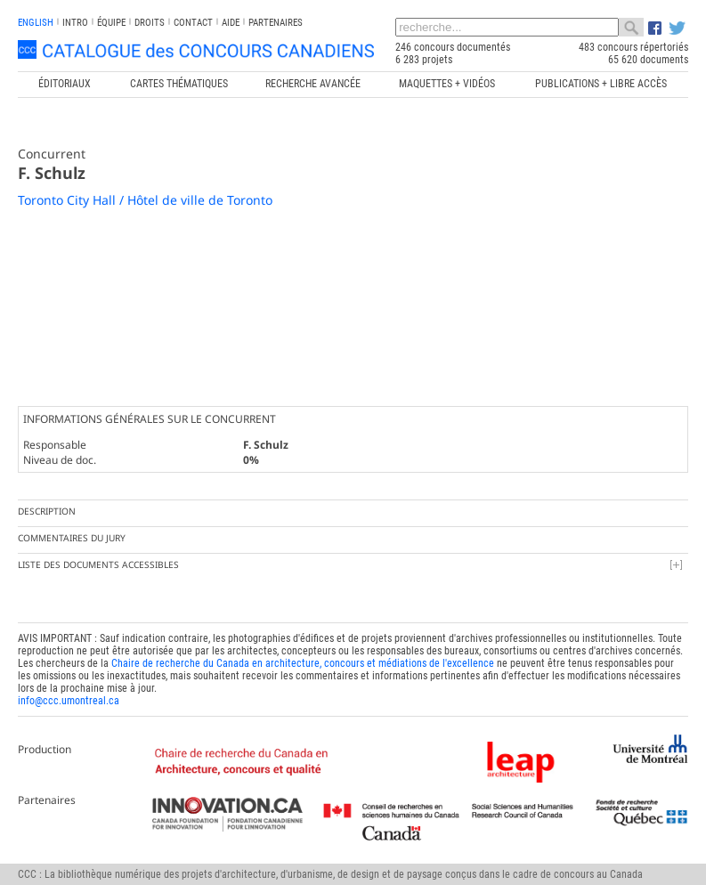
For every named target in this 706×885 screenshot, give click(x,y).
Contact (193, 22)
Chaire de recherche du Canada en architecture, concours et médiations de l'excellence (302, 663)
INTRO (75, 22)
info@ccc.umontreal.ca (68, 700)
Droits (149, 22)
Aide (230, 22)
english (35, 22)
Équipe (111, 22)
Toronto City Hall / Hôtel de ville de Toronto (145, 199)
